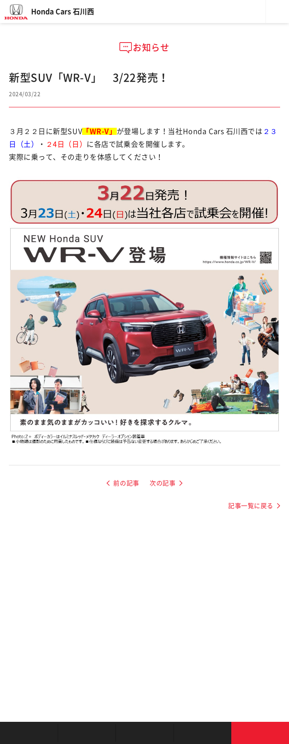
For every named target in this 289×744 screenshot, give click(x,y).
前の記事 (126, 483)
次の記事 (162, 483)
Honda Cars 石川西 (62, 11)
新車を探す (86, 733)
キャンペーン (202, 733)
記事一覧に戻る (250, 506)
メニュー (277, 11)
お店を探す (29, 733)
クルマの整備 (144, 733)
